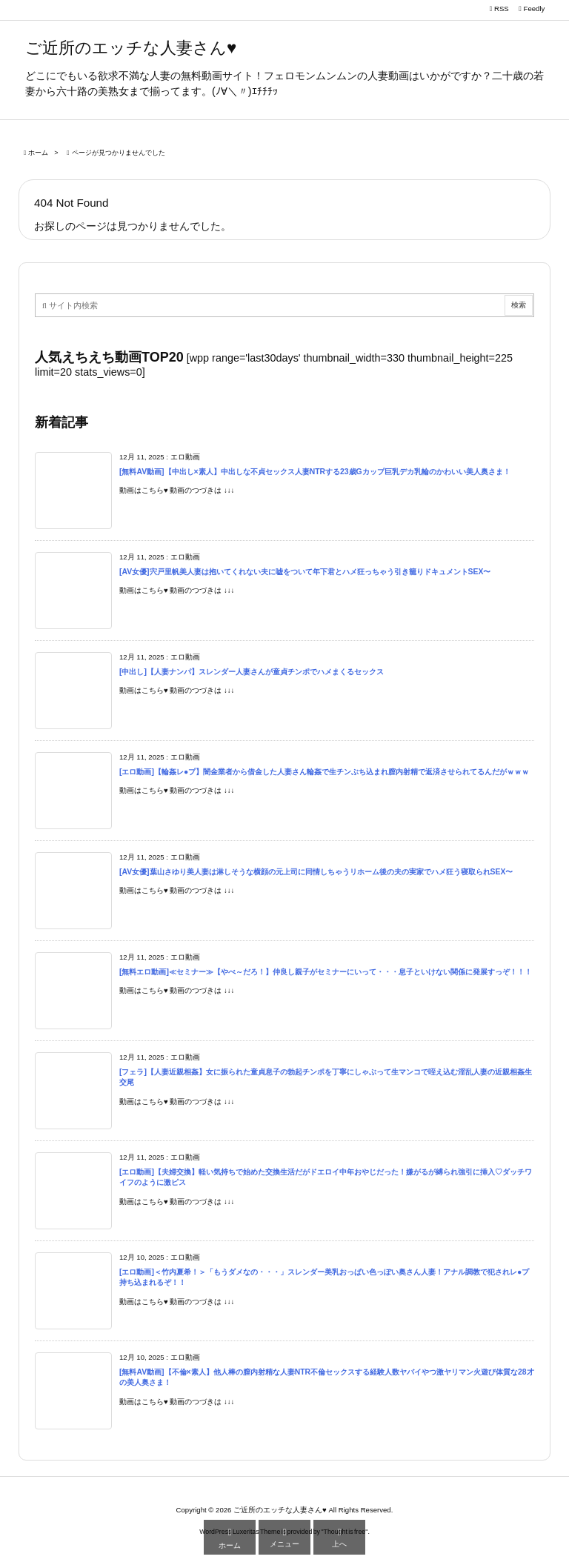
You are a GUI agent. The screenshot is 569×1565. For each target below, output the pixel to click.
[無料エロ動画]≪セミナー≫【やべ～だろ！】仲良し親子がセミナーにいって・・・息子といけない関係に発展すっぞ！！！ (325, 972)
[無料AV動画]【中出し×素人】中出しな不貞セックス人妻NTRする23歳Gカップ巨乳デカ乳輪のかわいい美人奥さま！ (314, 472)
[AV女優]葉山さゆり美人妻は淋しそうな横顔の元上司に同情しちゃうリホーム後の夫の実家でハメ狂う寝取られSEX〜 (316, 872)
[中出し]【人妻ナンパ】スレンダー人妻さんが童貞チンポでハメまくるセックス (251, 672)
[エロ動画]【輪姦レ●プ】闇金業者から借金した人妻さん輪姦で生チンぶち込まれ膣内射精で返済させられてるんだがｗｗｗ (324, 772)
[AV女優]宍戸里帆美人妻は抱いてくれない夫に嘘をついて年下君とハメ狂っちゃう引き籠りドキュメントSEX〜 (304, 572)
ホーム (38, 152)
